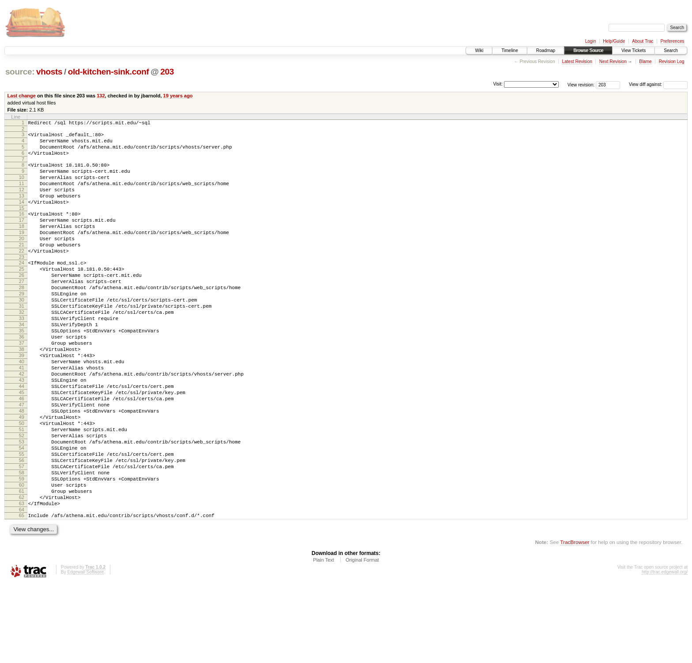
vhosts (49, 71)
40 (21, 407)
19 (21, 252)
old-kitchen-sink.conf (108, 71)
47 (21, 460)
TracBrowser (574, 621)
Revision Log (671, 61)
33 (21, 355)
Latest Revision (577, 61)
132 (101, 95)
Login (590, 41)
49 (21, 475)
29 (21, 325)
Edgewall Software (85, 651)
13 (21, 209)
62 (21, 572)
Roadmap (545, 50)
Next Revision (613, 61)
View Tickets (633, 50)
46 (21, 452)
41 (21, 415)
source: (19, 71)
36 (21, 377)
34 (21, 362)
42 (21, 422)
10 (21, 186)
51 (21, 490)
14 (21, 216)
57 (21, 535)
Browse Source (588, 50)
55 (21, 520)
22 (21, 274)
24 (21, 288)
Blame (645, 61)
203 (167, 71)
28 (21, 317)
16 (21, 229)
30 (21, 332)
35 (21, 370)
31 (21, 340)
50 (21, 482)
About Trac (642, 41)
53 (21, 505)
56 (21, 527)
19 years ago (178, 95)
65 (21, 593)
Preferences (672, 41)
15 (21, 224)
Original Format (362, 639)
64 (21, 587)
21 (21, 267)
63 (21, 580)
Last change (22, 95)
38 (21, 392)
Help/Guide (614, 41)
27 (21, 310)
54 (21, 512)
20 (21, 259)
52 (21, 497)
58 (21, 542)
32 (21, 347)
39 (21, 400)
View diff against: (658, 84)
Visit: (498, 84)
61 (21, 565)
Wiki (479, 50)
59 (21, 550)
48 (21, 467)
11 (21, 194)
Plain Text (323, 639)
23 (21, 282)
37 (21, 385)
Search (671, 50)
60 (21, 557)
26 (21, 302)
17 (21, 237)
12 (21, 201)
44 (21, 437)
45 (21, 445)
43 (21, 430)
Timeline (509, 50)
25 (21, 295)
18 (21, 244)
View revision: (581, 84)
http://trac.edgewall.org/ (665, 651)
